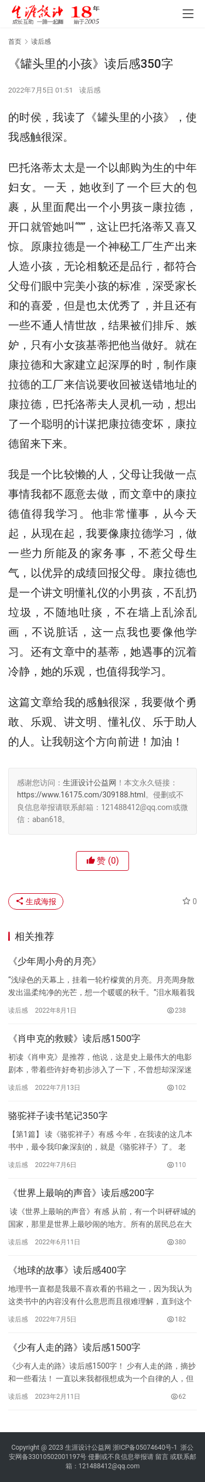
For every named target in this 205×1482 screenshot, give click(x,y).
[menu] (188, 14)
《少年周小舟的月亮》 (54, 961)
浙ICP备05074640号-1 (145, 1447)
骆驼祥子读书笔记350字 (58, 1115)
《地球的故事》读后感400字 (67, 1270)
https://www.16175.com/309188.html (81, 794)
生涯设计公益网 (89, 782)
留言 (161, 1457)
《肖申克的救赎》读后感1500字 (74, 1038)
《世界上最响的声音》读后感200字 (81, 1192)
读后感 (90, 90)
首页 (14, 41)
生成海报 (35, 901)
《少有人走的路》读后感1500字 (74, 1347)
